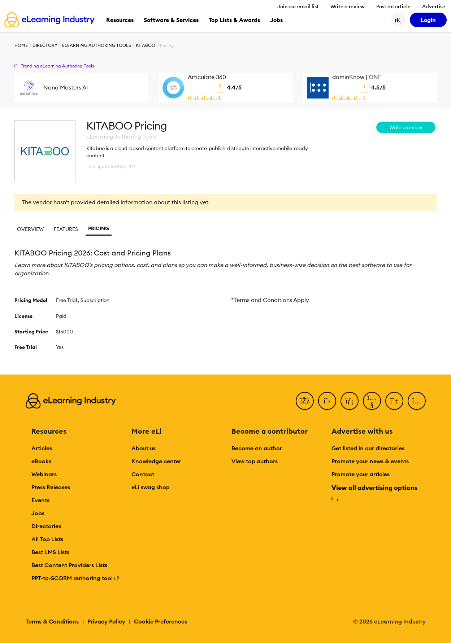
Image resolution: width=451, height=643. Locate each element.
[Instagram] (417, 401)
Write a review (347, 6)
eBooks (41, 461)
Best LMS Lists (50, 552)
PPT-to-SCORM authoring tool (75, 578)
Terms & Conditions (52, 621)
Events (40, 500)
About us (143, 448)
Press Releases (50, 487)
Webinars (44, 474)
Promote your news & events (370, 461)
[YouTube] (372, 401)
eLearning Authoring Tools (96, 45)
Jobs (37, 513)
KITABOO (145, 45)
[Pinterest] (394, 401)
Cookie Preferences (160, 621)
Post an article (393, 6)
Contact (142, 474)
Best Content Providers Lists (69, 565)
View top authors (254, 461)
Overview (30, 229)
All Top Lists (47, 539)
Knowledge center (156, 461)
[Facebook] (305, 401)
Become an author (256, 448)
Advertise (433, 6)
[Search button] (398, 20)
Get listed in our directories (367, 448)
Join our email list (298, 6)
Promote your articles (360, 474)
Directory (44, 45)
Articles (41, 448)
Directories (46, 526)
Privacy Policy (106, 621)
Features (66, 229)
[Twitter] (327, 401)
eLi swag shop (150, 487)
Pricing (98, 228)
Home (21, 45)
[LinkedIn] (350, 401)
